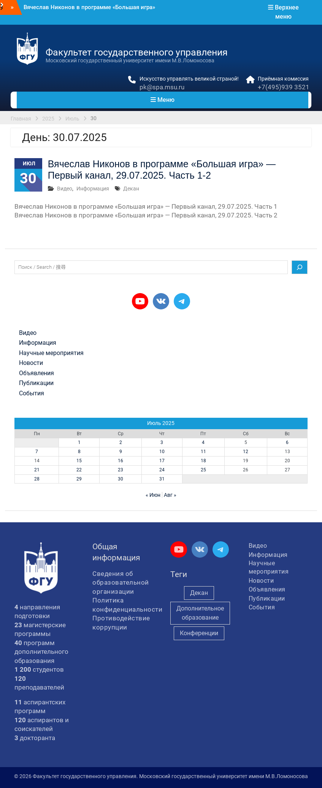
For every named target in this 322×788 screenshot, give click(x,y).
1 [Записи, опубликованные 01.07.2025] (79, 442)
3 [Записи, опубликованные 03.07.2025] (161, 442)
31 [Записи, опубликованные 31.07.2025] (162, 479)
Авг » (170, 495)
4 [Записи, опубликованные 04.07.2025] (203, 442)
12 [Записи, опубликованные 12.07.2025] (245, 451)
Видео (64, 189)
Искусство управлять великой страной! (189, 79)
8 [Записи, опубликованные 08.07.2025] (79, 451)
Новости (31, 363)
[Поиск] (300, 267)
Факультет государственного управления (137, 52)
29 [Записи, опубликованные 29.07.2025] (79, 479)
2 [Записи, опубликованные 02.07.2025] (120, 442)
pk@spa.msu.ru (162, 87)
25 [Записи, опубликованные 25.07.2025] (203, 469)
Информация (92, 189)
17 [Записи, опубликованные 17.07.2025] (162, 460)
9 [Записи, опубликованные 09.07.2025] (120, 451)
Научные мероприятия (51, 353)
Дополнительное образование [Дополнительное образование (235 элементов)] (200, 613)
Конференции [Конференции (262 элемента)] (199, 633)
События (31, 393)
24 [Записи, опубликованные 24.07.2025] (162, 469)
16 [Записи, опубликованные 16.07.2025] (120, 460)
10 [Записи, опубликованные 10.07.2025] (162, 451)
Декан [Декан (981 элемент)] (199, 592)
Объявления (36, 373)
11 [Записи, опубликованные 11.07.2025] (203, 451)
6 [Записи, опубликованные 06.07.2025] (287, 442)
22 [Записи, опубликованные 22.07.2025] (79, 469)
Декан (131, 189)
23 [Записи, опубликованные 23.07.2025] (120, 469)
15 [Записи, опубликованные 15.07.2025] (79, 460)
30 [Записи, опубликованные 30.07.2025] (120, 479)
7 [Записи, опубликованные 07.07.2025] (36, 451)
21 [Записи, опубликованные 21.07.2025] (37, 469)
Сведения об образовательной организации (120, 582)
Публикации (36, 383)
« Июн (153, 495)
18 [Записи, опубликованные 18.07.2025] (203, 460)
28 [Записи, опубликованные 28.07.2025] (37, 479)
